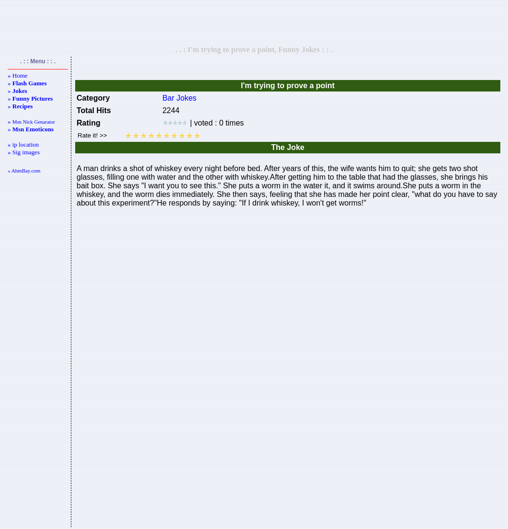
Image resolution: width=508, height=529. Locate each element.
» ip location (23, 144)
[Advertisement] (254, 22)
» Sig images (24, 152)
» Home (18, 75)
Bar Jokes (179, 98)
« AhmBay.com (24, 170)
